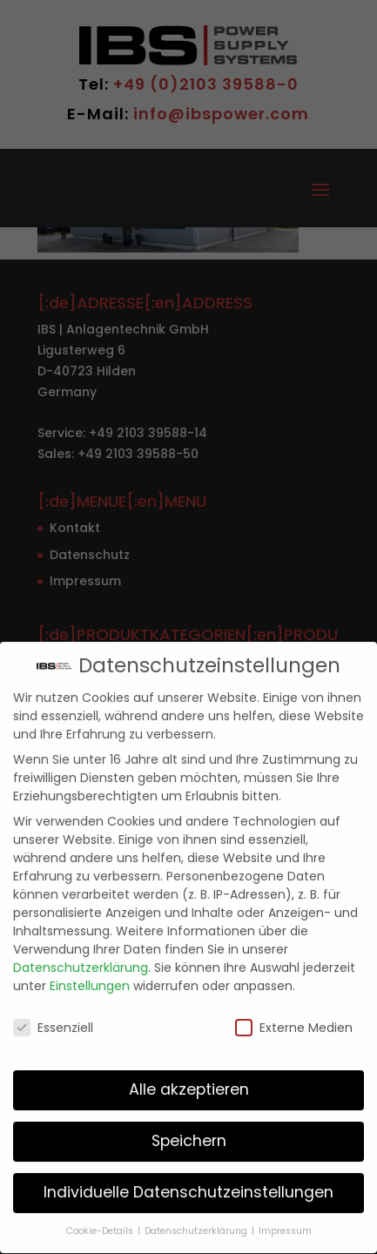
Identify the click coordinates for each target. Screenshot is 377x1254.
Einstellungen (90, 974)
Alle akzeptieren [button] (189, 1078)
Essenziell (53, 1015)
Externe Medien (294, 1015)
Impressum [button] (285, 1219)
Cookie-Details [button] (101, 1219)
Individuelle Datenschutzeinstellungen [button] (188, 1180)
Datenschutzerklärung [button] (197, 1219)
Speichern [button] (188, 1129)
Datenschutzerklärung (80, 956)
